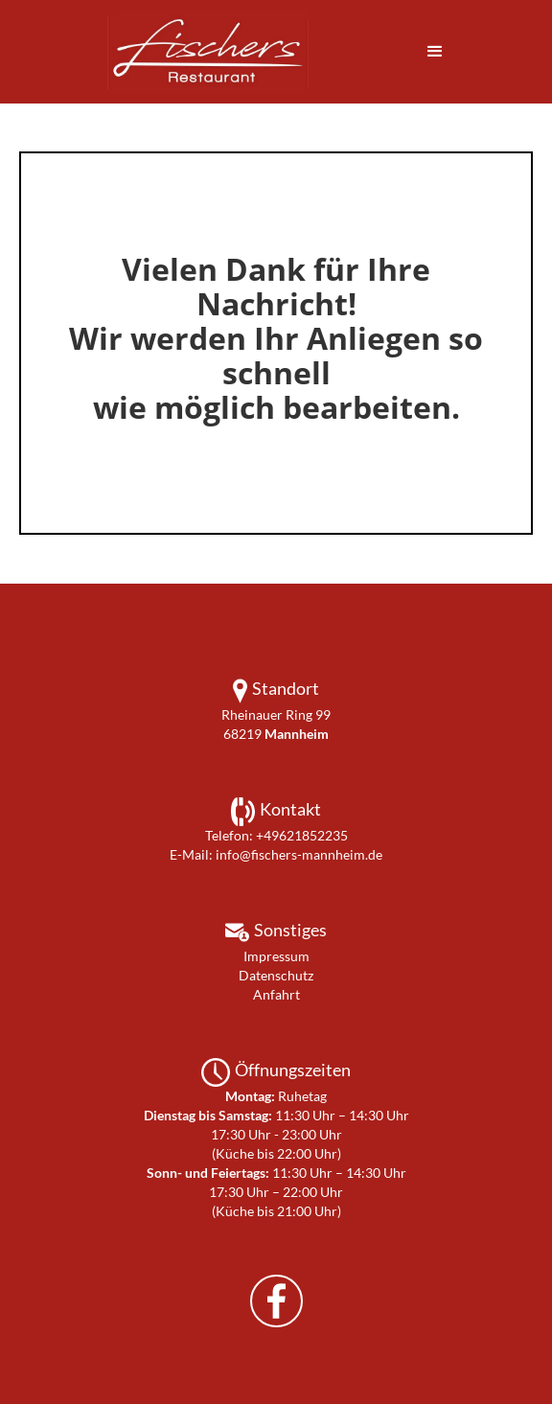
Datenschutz (276, 975)
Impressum (276, 956)
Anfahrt (276, 994)
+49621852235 (302, 835)
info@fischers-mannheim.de (299, 854)
